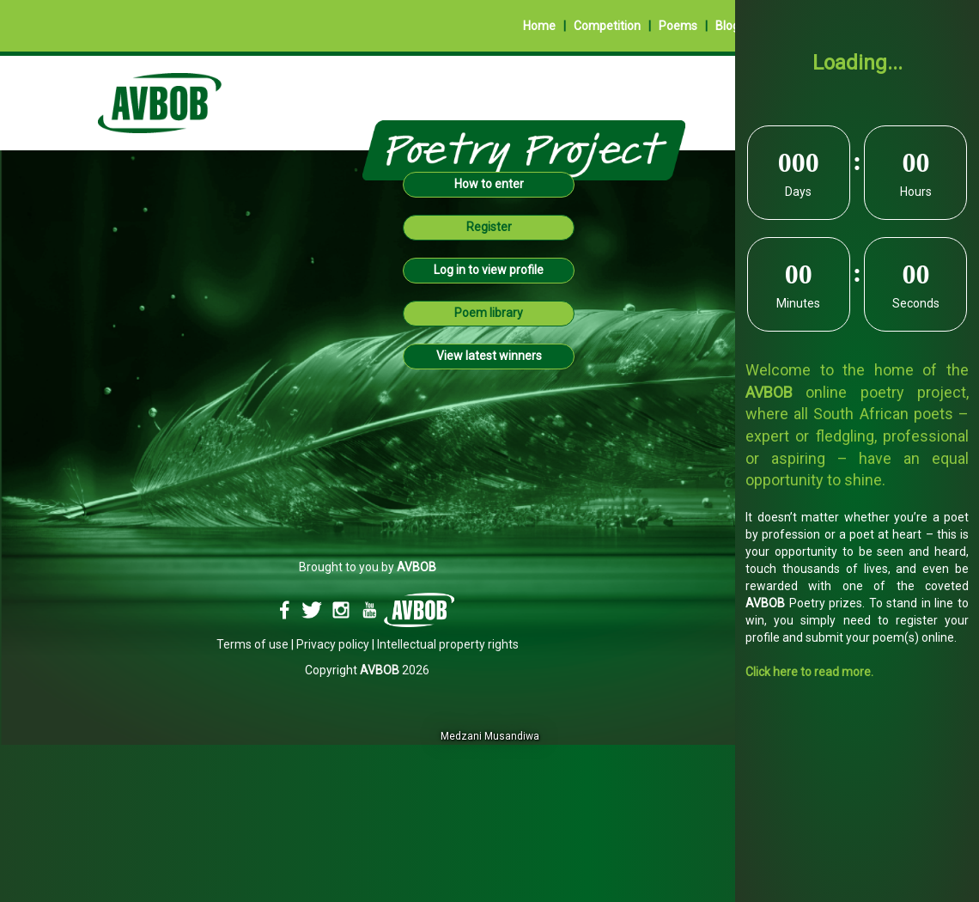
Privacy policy (332, 644)
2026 (394, 670)
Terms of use (252, 644)
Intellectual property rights (448, 644)
